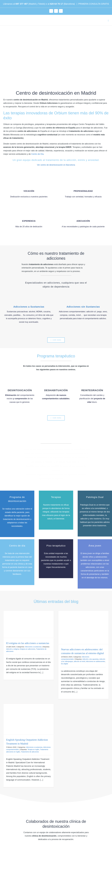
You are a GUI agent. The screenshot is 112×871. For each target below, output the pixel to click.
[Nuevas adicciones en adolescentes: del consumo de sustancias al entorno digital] (83, 627)
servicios (67, 478)
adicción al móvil (79, 661)
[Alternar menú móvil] (108, 21)
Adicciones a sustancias (33, 647)
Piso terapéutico (56, 545)
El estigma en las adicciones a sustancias (27, 643)
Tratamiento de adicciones (30, 752)
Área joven (94, 545)
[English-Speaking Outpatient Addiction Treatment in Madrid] (28, 719)
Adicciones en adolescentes (95, 661)
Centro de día (17, 545)
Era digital (64, 664)
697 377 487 (22, 4)
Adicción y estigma (12, 649)
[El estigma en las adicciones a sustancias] (28, 624)
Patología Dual (95, 497)
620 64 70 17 (56, 4)
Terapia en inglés (33, 749)
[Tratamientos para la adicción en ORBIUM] (56, 340)
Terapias (56, 497)
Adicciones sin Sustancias (83, 306)
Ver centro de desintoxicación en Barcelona (56, 165)
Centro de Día (37, 154)
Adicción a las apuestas (90, 659)
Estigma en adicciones (27, 649)
